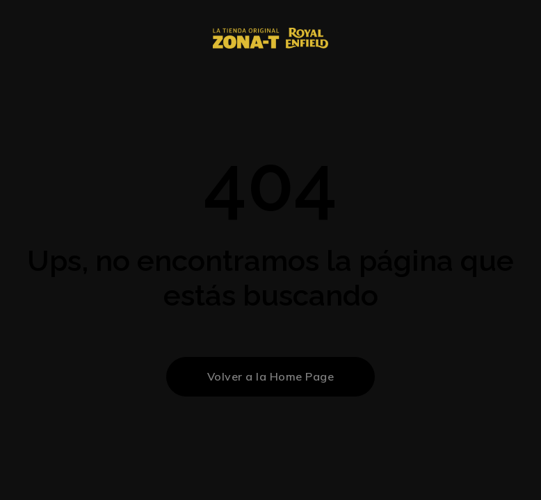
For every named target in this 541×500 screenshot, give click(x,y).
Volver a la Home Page (270, 376)
